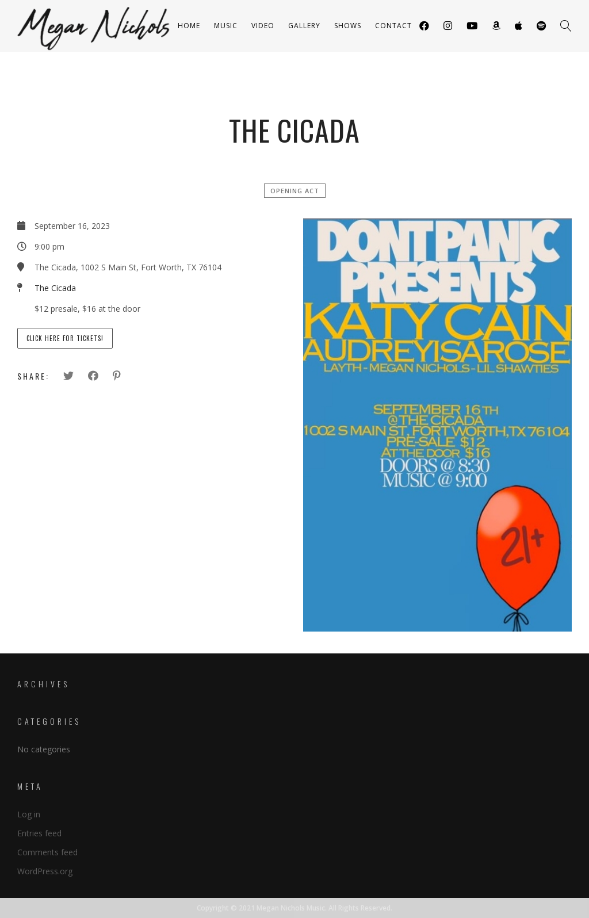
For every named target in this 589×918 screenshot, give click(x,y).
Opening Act (294, 190)
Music (226, 25)
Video (262, 25)
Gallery (304, 25)
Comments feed (47, 852)
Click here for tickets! (65, 338)
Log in (28, 814)
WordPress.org (44, 871)
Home (189, 25)
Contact (393, 25)
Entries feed (39, 833)
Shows (347, 25)
